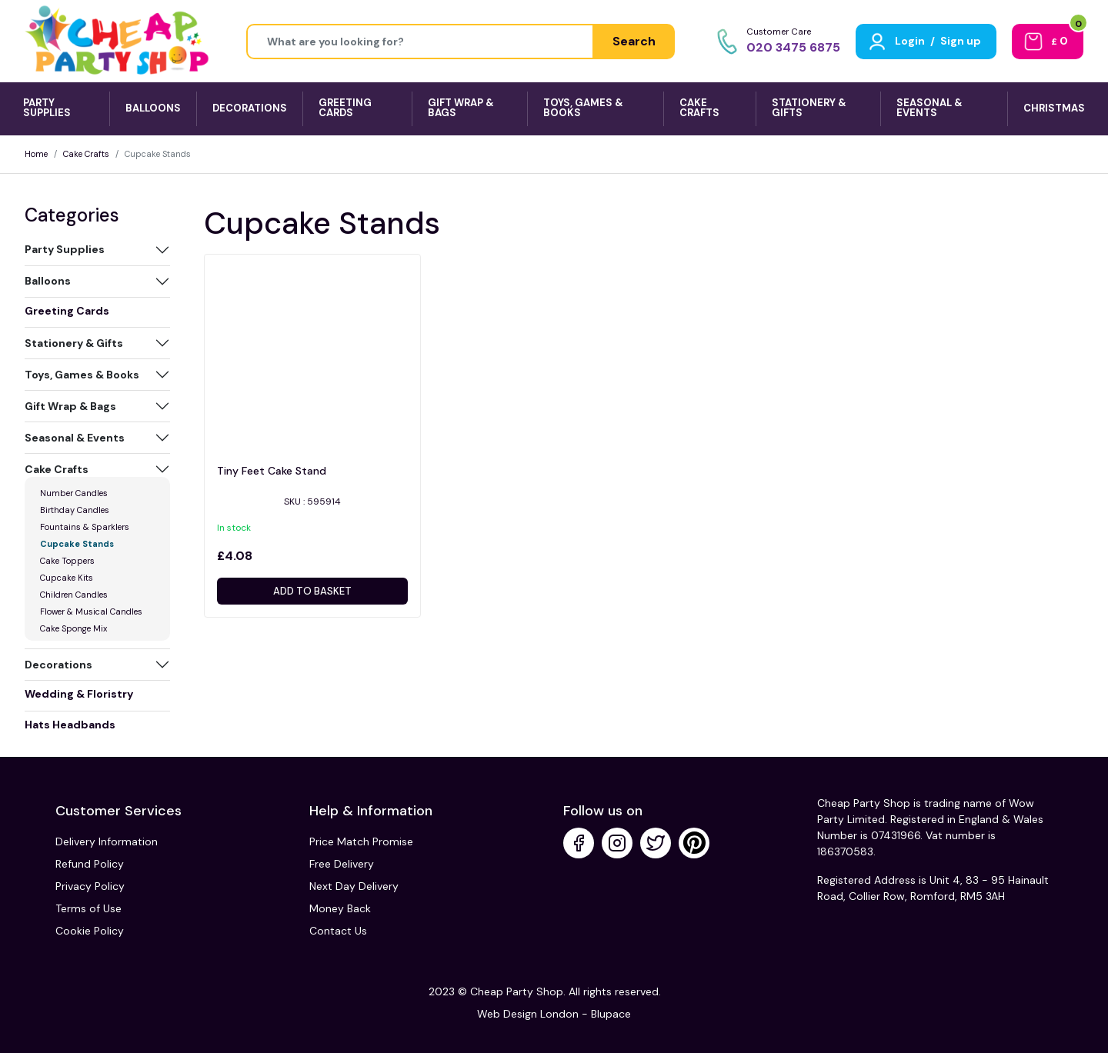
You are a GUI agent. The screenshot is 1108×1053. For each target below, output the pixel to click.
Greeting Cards (67, 311)
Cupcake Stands (77, 543)
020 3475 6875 (793, 47)
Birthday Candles (74, 510)
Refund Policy (89, 864)
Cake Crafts (86, 153)
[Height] (420, 41)
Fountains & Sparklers (84, 527)
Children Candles (74, 594)
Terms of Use (88, 908)
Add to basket (312, 591)
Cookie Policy (89, 931)
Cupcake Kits (66, 577)
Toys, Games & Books (82, 375)
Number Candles (74, 493)
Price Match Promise (361, 841)
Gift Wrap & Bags (70, 406)
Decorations (58, 664)
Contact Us (338, 931)
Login (910, 41)
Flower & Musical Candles (91, 611)
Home (36, 153)
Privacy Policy (90, 886)
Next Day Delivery (354, 886)
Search (634, 41)
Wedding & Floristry (79, 694)
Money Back (340, 908)
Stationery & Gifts (74, 343)
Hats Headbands (70, 724)
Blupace (611, 1014)
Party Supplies (65, 249)
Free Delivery (341, 864)
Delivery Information (106, 841)
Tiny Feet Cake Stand (271, 471)
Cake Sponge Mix (73, 628)
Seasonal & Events (75, 438)
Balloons (48, 281)
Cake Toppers (67, 560)
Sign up (960, 41)
